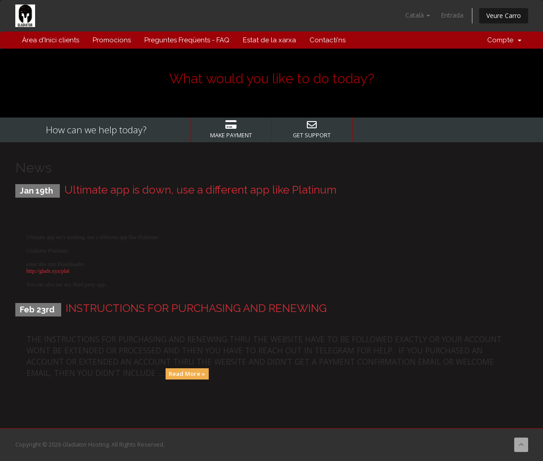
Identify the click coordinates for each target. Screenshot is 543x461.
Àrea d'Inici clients (50, 40)
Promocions (112, 40)
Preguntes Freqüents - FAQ (186, 40)
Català (417, 15)
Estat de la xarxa (269, 40)
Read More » (187, 374)
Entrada (452, 15)
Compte (504, 40)
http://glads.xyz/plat (48, 271)
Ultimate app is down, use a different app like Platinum (200, 189)
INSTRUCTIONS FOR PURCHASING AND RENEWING (196, 308)
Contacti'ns (328, 40)
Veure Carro (503, 15)
